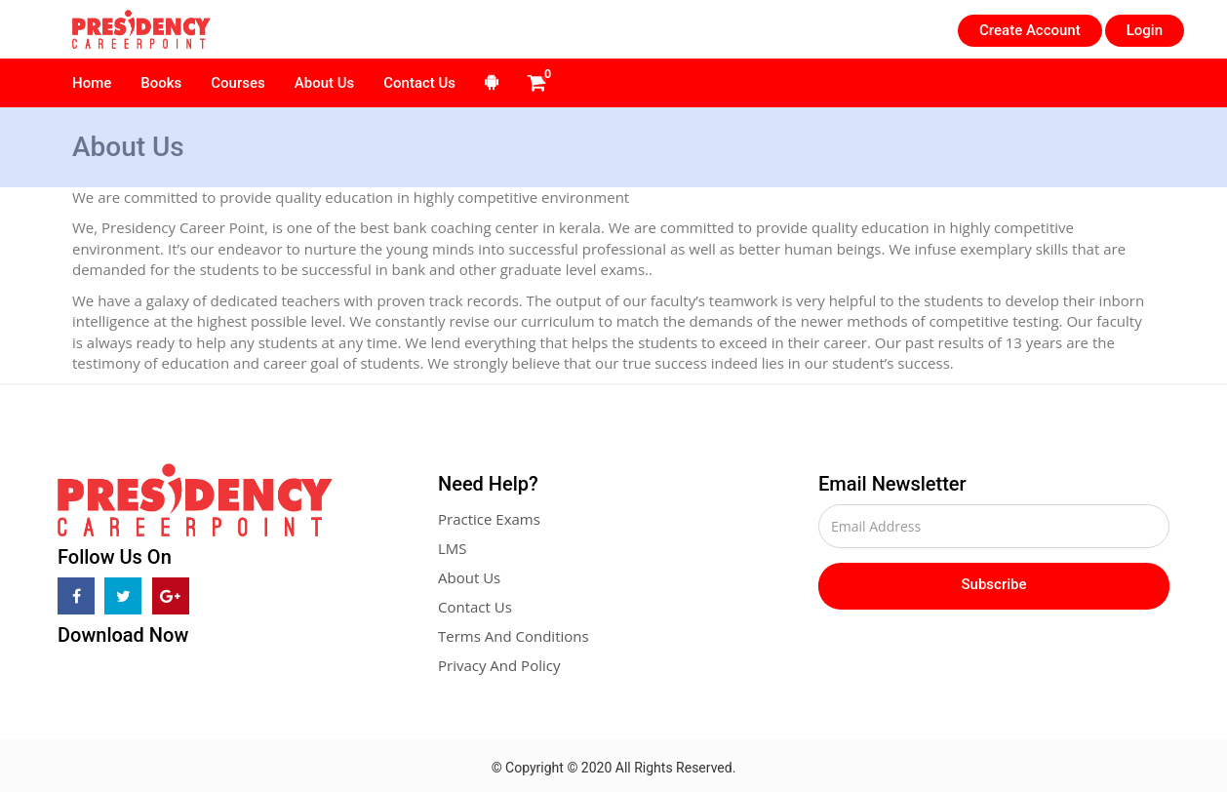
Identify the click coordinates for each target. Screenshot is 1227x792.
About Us (325, 83)
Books (160, 83)
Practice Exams (489, 519)
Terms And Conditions (513, 636)
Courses (237, 83)
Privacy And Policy (499, 665)
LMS (452, 548)
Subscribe (994, 584)
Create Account (1030, 30)
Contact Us (419, 83)
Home (91, 83)
